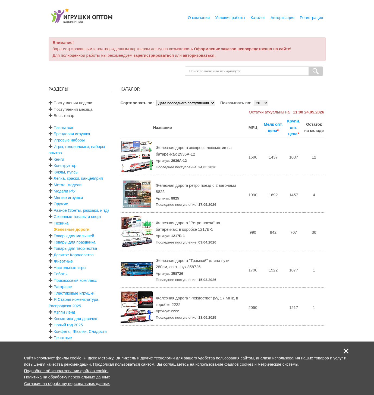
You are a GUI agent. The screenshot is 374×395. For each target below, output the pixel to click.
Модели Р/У (65, 191)
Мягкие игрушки (68, 197)
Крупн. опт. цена (293, 127)
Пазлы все (63, 127)
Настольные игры (70, 268)
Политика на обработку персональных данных (67, 377)
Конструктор (65, 165)
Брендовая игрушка (72, 134)
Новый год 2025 (68, 325)
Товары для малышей (74, 236)
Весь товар (61, 115)
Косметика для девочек (75, 319)
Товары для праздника (75, 242)
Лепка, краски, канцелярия (78, 178)
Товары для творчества (75, 248)
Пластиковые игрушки (74, 293)
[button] (346, 351)
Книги (59, 159)
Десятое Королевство (74, 255)
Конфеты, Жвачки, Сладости (80, 331)
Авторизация (282, 17)
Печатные (63, 338)
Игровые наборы (69, 140)
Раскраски (63, 287)
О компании (199, 17)
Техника (61, 223)
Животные (63, 261)
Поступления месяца (71, 109)
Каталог (258, 17)
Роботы (61, 274)
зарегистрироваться (153, 55)
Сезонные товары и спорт (78, 216)
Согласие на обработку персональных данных (67, 383)
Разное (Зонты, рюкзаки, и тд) (81, 210)
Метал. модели (67, 185)
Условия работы (230, 17)
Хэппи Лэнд (64, 312)
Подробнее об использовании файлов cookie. (66, 371)
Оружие (61, 204)
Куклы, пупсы (66, 172)
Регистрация (311, 17)
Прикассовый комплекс (75, 280)
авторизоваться (199, 55)
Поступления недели (70, 103)
